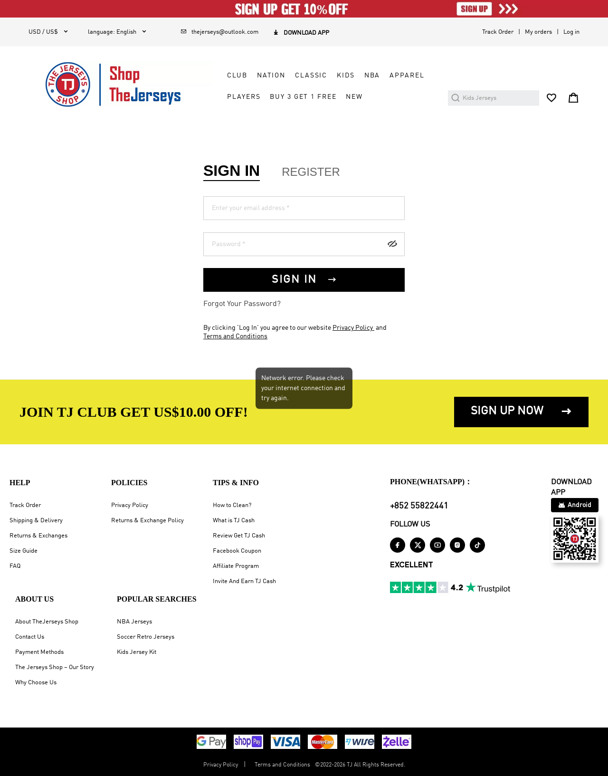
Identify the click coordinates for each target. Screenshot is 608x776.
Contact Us (29, 637)
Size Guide (24, 551)
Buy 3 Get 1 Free (303, 97)
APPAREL (407, 75)
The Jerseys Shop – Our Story (54, 667)
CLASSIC (311, 75)
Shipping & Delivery (36, 520)
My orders (538, 32)
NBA (372, 75)
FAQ (15, 566)
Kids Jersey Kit (136, 652)
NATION (271, 75)
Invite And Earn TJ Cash (244, 581)
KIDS (345, 75)
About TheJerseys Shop (46, 622)
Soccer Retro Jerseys (145, 637)
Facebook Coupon (237, 551)
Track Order (497, 32)
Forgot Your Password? (242, 304)
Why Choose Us (36, 683)
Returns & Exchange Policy (147, 520)
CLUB (237, 75)
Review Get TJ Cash (239, 536)
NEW (354, 97)
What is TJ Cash (234, 520)
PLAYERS (243, 97)
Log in (571, 32)
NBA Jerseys (134, 622)
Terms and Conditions (235, 336)
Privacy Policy (353, 328)
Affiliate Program (236, 566)
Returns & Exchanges (38, 536)
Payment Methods (39, 652)
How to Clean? (232, 505)
